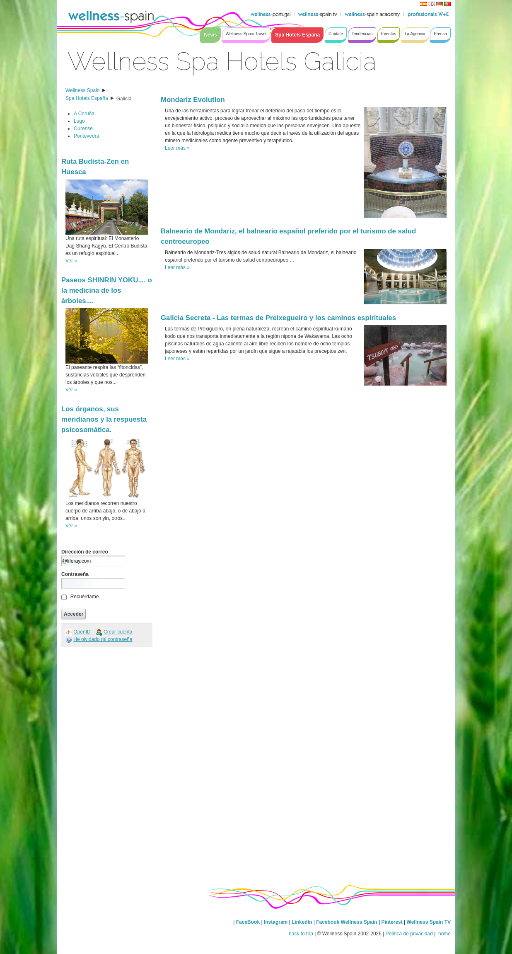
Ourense (83, 128)
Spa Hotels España (86, 98)
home (444, 934)
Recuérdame (84, 597)
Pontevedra (86, 136)
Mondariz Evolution (193, 100)
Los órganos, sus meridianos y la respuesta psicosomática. (104, 419)
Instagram (275, 922)
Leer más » (177, 148)
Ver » (71, 261)
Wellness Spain (82, 90)
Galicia (124, 99)
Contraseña (75, 574)
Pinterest (392, 922)
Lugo (79, 121)
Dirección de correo (84, 552)
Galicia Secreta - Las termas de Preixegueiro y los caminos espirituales (278, 318)
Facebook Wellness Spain (346, 922)
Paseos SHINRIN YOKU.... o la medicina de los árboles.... (106, 290)
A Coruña (84, 114)
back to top (301, 934)
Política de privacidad (409, 934)
